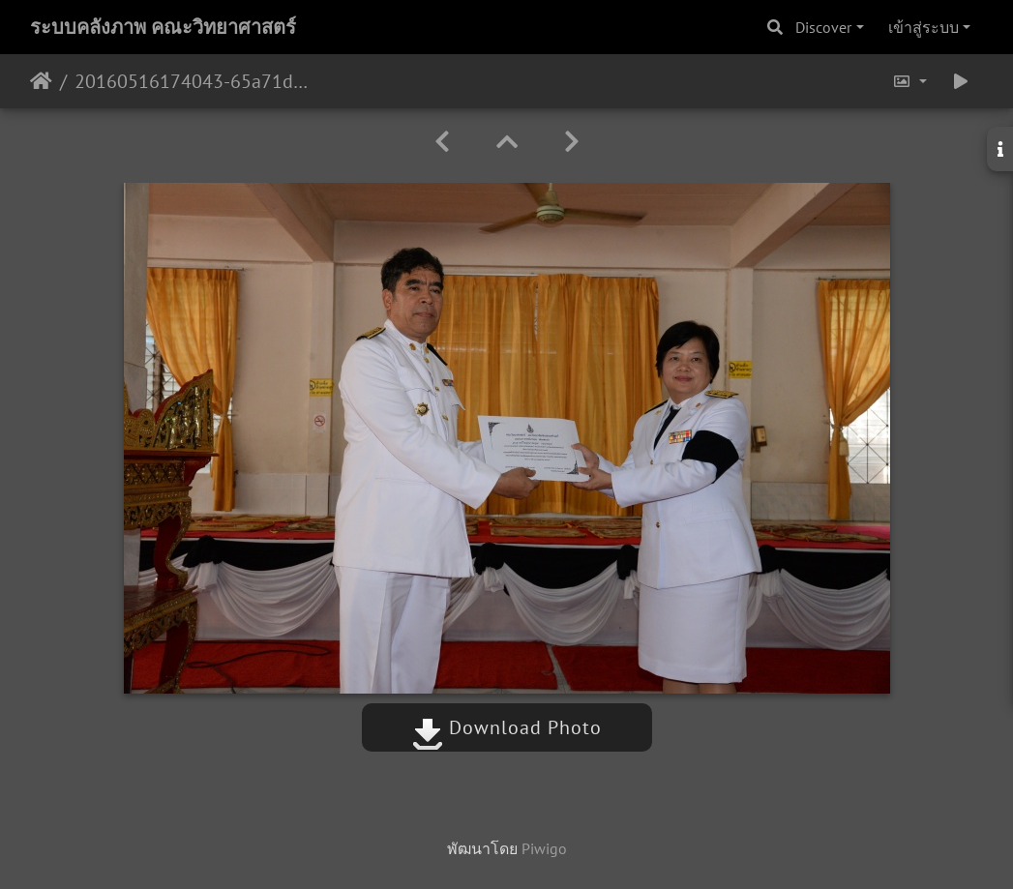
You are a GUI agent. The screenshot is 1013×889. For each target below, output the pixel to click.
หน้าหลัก (41, 81)
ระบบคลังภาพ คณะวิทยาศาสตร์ (163, 27)
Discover (823, 27)
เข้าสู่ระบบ (923, 27)
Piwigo (544, 848)
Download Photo (507, 727)
